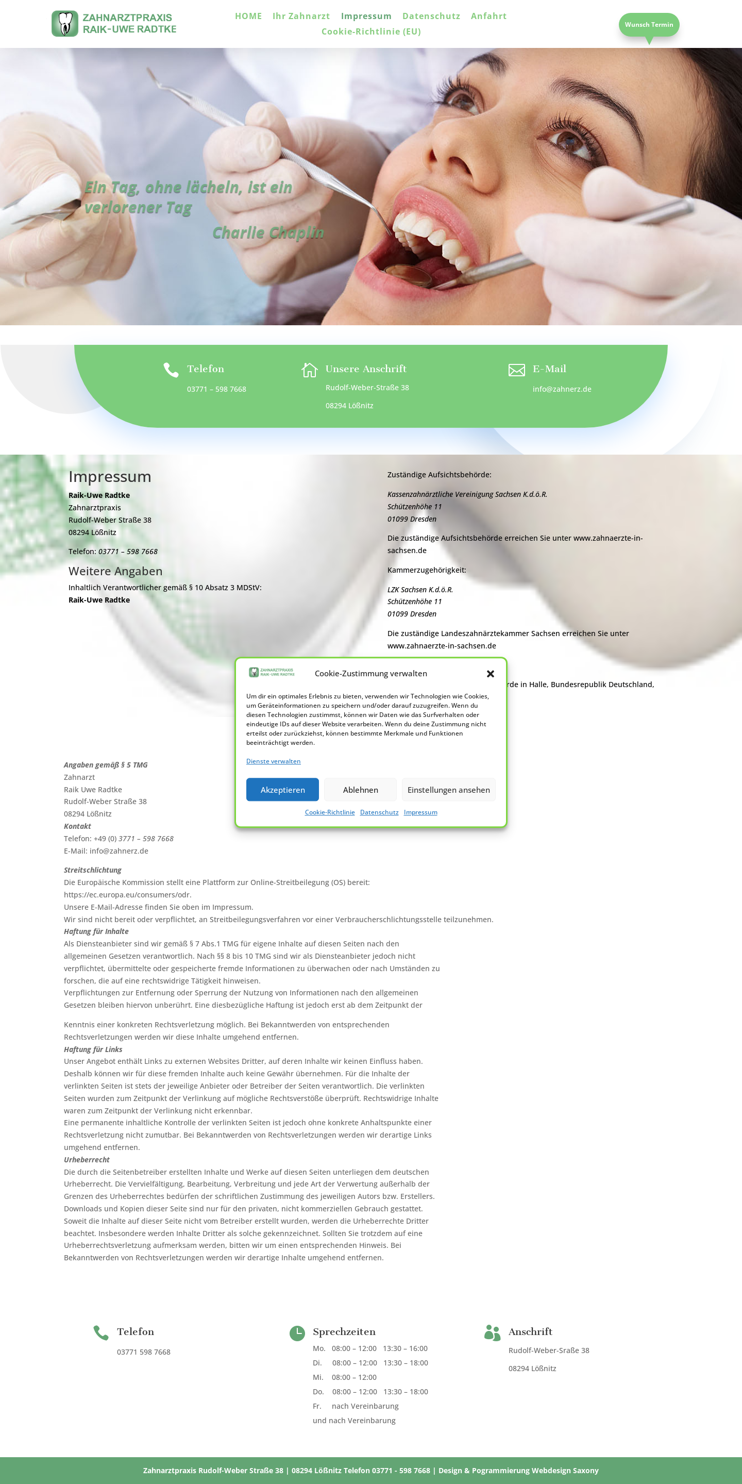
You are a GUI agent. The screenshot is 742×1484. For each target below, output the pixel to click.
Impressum (420, 832)
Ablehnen (360, 809)
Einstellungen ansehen (449, 809)
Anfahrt (489, 17)
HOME (248, 17)
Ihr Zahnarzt (301, 17)
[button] (490, 694)
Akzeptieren (283, 809)
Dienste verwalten (273, 781)
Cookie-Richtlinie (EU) (371, 32)
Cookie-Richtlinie (330, 832)
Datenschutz (379, 832)
